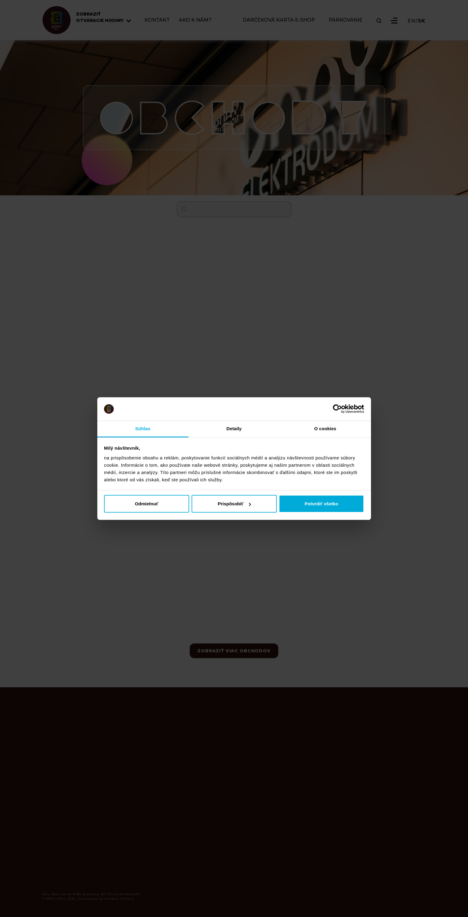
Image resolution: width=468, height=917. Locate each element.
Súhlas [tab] (143, 428)
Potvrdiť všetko (321, 503)
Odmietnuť (146, 503)
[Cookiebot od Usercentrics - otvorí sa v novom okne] (337, 408)
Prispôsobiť (234, 503)
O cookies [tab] (325, 428)
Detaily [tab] (234, 428)
